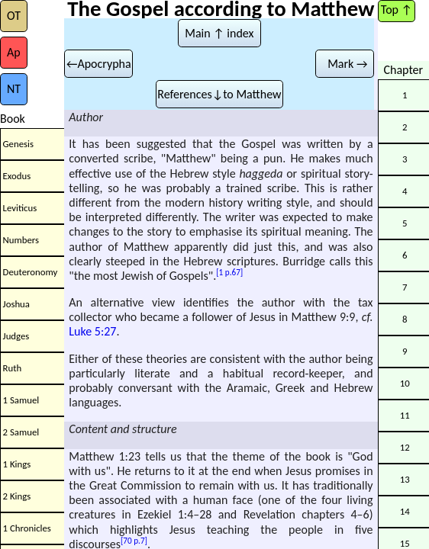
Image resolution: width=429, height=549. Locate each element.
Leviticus (20, 208)
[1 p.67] (229, 272)
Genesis (18, 143)
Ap (14, 52)
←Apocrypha (98, 63)
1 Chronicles (27, 528)
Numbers (21, 240)
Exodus (17, 175)
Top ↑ (396, 9)
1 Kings (17, 464)
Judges (16, 336)
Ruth (12, 368)
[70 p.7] (134, 540)
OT (14, 15)
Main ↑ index (219, 33)
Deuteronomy (30, 272)
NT (14, 89)
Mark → (345, 63)
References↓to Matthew (219, 94)
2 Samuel (21, 432)
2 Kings (17, 496)
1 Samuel (21, 400)
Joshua (16, 304)
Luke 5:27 (92, 331)
